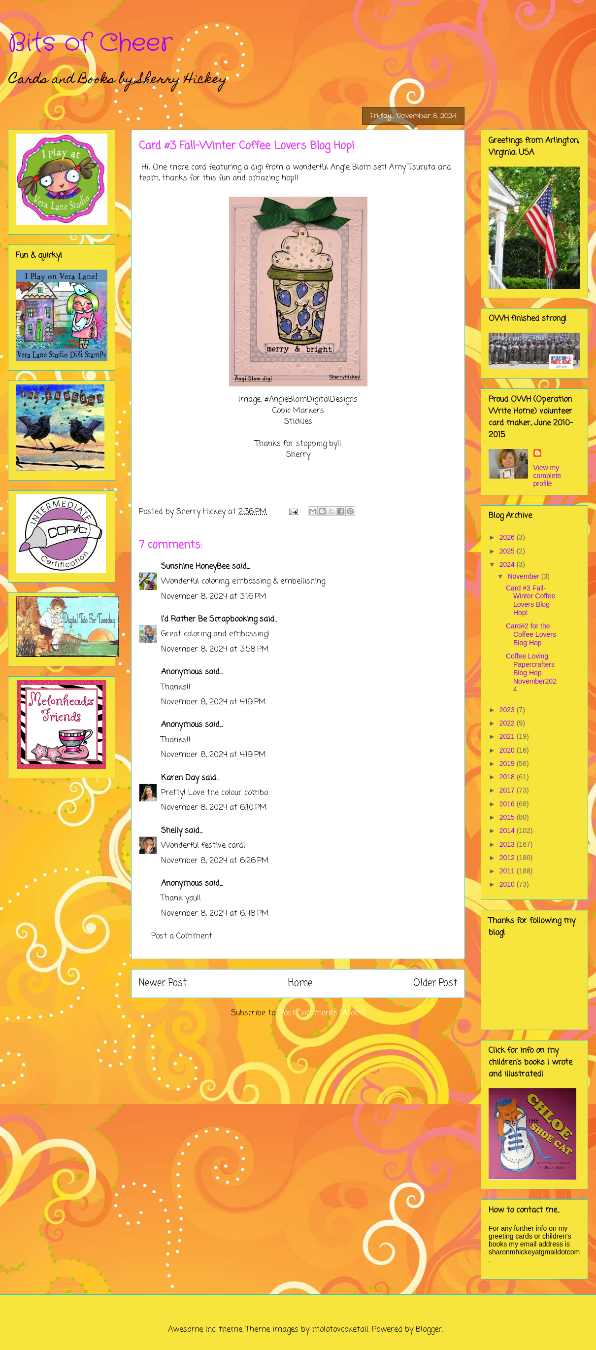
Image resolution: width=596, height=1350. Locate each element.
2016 (508, 804)
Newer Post (163, 983)
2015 (508, 817)
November (524, 576)
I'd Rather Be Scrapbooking (209, 619)
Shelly (171, 831)
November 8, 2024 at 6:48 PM (215, 914)
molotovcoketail (340, 1330)
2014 (508, 830)
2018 (508, 777)
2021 (508, 736)
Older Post (435, 983)
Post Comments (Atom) (322, 1013)
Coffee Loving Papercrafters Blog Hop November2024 (531, 672)
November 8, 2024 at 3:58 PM (215, 650)
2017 (508, 790)
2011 (508, 871)
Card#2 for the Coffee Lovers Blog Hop (531, 634)
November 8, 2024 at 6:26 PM (215, 861)
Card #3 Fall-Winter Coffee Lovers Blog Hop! (530, 600)
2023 (508, 710)
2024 (508, 564)
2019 (508, 763)
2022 (508, 723)
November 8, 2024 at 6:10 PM (214, 808)
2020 (508, 750)
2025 (508, 551)
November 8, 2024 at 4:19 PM (213, 702)
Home (300, 983)
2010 (508, 884)
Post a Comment (181, 936)
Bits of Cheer (90, 43)
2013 (508, 844)
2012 (508, 858)
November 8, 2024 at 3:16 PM (213, 597)
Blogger (429, 1330)
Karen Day (180, 778)
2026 (508, 537)
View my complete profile (547, 475)
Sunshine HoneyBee (195, 567)
